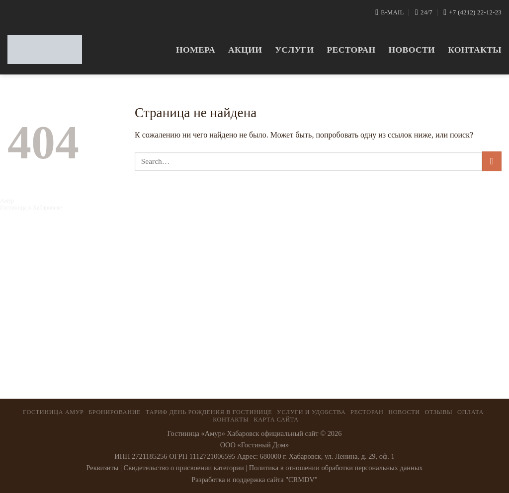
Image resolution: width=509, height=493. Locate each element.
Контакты (475, 50)
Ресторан (351, 50)
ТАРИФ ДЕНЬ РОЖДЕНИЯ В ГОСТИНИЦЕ (209, 412)
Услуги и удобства (311, 412)
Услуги (294, 50)
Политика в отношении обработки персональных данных (336, 468)
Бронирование (114, 412)
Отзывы (439, 412)
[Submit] (492, 161)
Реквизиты (102, 468)
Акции (245, 50)
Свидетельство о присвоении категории (184, 468)
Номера (195, 50)
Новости (412, 50)
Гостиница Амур (53, 412)
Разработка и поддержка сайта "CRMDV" (254, 480)
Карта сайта (276, 419)
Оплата (470, 412)
